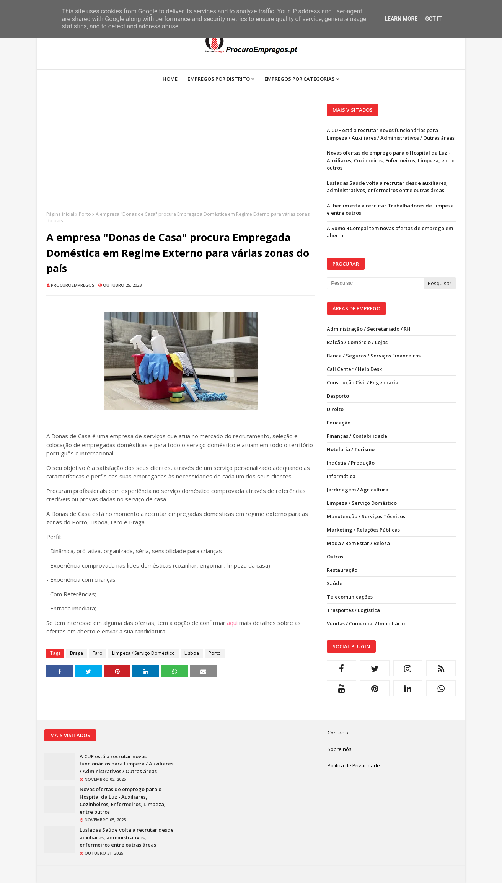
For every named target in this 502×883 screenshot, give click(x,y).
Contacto (338, 732)
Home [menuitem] (170, 78)
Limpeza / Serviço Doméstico (143, 653)
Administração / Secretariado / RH (369, 328)
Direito (335, 409)
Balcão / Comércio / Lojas (357, 342)
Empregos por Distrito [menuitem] (218, 78)
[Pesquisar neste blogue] (375, 283)
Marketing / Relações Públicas (363, 529)
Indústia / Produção (351, 462)
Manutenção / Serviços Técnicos (366, 516)
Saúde (334, 583)
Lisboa (191, 653)
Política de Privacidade (354, 765)
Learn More (401, 19)
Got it (433, 19)
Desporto (338, 395)
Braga (76, 653)
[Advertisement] (180, 157)
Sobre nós (340, 749)
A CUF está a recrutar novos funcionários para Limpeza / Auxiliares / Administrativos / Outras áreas (391, 134)
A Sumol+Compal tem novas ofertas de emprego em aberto (390, 232)
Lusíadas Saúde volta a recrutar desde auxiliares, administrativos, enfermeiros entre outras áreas (387, 187)
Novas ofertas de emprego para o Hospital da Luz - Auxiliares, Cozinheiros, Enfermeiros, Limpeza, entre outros (391, 160)
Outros (335, 556)
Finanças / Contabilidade (357, 436)
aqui (232, 623)
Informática (341, 476)
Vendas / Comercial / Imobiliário (366, 623)
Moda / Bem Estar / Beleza (358, 543)
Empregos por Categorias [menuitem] (299, 78)
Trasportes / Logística (353, 610)
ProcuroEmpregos (73, 285)
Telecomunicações (350, 596)
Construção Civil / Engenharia (362, 382)
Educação (338, 422)
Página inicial (60, 214)
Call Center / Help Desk (354, 369)
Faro (98, 653)
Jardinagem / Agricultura (357, 489)
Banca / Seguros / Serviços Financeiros (374, 355)
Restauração (342, 569)
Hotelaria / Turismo (351, 449)
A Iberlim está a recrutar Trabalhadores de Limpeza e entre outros (390, 209)
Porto (85, 214)
